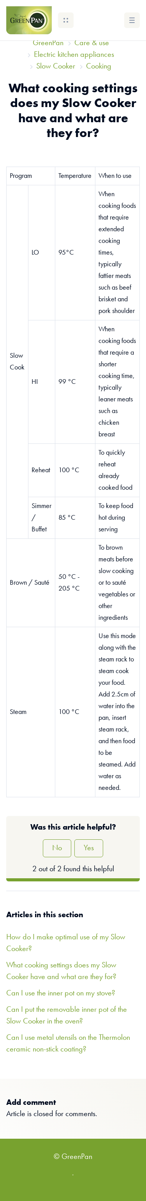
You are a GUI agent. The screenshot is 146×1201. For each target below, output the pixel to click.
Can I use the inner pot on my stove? (60, 993)
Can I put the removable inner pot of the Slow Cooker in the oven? (66, 1015)
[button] (66, 20)
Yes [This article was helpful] (89, 848)
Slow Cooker (55, 66)
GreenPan (48, 43)
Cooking (98, 66)
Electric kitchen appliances (74, 55)
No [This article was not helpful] (57, 848)
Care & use (91, 43)
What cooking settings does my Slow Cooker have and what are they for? (61, 971)
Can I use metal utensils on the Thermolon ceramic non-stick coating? (68, 1043)
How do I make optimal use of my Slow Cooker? (65, 943)
